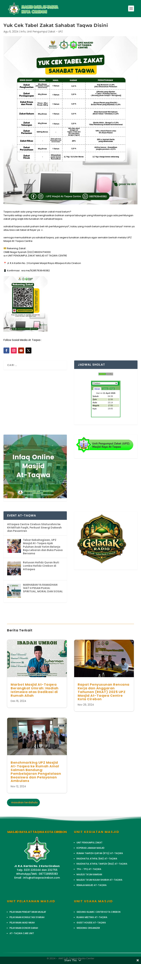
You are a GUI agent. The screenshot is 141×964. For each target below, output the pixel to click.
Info (23, 31)
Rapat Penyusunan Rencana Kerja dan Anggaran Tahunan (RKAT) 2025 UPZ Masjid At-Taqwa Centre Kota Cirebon (103, 691)
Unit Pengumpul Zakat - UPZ (45, 31)
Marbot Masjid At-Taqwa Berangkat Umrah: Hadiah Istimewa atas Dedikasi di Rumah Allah (35, 690)
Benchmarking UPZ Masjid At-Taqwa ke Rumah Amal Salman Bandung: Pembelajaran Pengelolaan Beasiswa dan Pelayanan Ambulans (36, 771)
